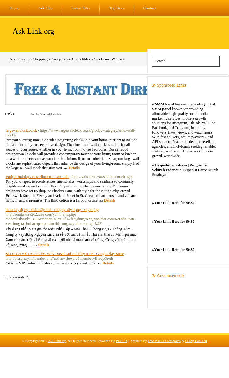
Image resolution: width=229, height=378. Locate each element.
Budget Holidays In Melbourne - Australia (37, 177)
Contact (149, 8)
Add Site (45, 8)
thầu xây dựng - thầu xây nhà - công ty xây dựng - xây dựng (52, 209)
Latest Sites (81, 8)
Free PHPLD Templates (164, 341)
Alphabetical (54, 114)
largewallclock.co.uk (21, 130)
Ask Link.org (33, 31)
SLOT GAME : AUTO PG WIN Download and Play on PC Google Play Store (65, 254)
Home (14, 8)
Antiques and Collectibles (70, 59)
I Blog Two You (196, 341)
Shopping (40, 59)
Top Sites (117, 8)
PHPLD (121, 341)
